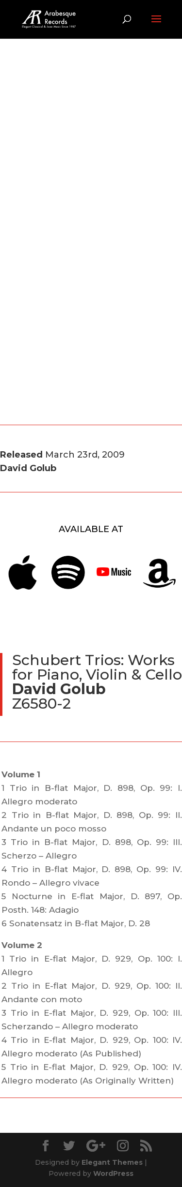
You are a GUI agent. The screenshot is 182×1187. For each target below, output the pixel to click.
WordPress (113, 1173)
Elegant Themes (112, 1162)
